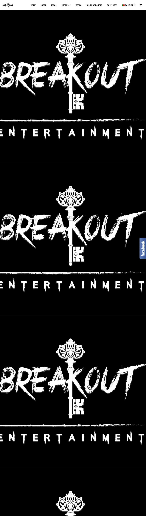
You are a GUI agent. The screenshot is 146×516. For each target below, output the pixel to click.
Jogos (54, 5)
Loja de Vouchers (94, 5)
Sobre (43, 5)
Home (33, 5)
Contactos (112, 5)
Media (78, 5)
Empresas (66, 5)
